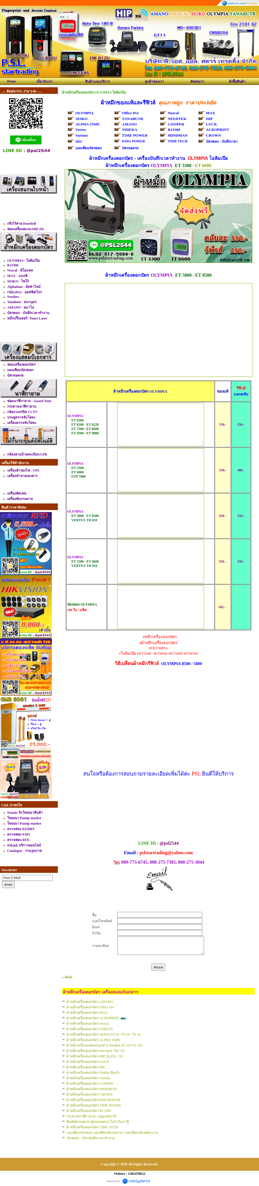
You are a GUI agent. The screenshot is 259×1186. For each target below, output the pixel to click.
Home (11, 81)
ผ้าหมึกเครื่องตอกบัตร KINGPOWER (93, 1100)
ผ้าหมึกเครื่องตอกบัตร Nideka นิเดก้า (93, 1073)
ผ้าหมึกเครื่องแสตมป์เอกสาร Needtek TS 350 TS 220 (104, 1045)
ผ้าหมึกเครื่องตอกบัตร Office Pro (90, 1007)
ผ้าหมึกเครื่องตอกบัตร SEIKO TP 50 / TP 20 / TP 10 (103, 1034)
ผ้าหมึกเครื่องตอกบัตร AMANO (89, 1002)
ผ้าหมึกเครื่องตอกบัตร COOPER (89, 1084)
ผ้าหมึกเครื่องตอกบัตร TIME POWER (93, 1105)
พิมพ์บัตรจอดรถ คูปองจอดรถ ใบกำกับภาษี (97, 1122)
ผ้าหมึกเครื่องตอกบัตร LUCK (87, 1062)
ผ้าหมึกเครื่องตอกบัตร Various (88, 1078)
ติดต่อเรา (197, 82)
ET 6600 (203, 165)
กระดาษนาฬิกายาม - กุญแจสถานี (91, 1116)
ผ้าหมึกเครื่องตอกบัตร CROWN (89, 1094)
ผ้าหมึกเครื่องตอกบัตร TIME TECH (92, 1127)
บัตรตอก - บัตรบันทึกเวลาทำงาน (90, 1138)
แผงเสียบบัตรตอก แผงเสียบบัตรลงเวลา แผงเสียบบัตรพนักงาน (112, 1133)
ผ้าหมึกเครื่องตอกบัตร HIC (86, 1067)
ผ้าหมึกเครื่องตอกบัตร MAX (87, 1013)
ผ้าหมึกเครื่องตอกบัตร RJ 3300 (88, 1111)
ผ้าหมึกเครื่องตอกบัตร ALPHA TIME (93, 1040)
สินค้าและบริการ (97, 82)
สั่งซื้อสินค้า (237, 82)
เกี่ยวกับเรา (44, 82)
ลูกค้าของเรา (154, 82)
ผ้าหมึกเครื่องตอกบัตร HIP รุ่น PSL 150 (94, 1056)
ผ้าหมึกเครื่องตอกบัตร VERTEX (89, 1029)
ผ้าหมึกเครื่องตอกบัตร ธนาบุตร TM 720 (95, 1051)
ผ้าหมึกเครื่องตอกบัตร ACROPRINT (92, 1018)
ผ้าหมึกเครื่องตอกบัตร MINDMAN (91, 1089)
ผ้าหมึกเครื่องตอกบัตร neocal (87, 1024)
